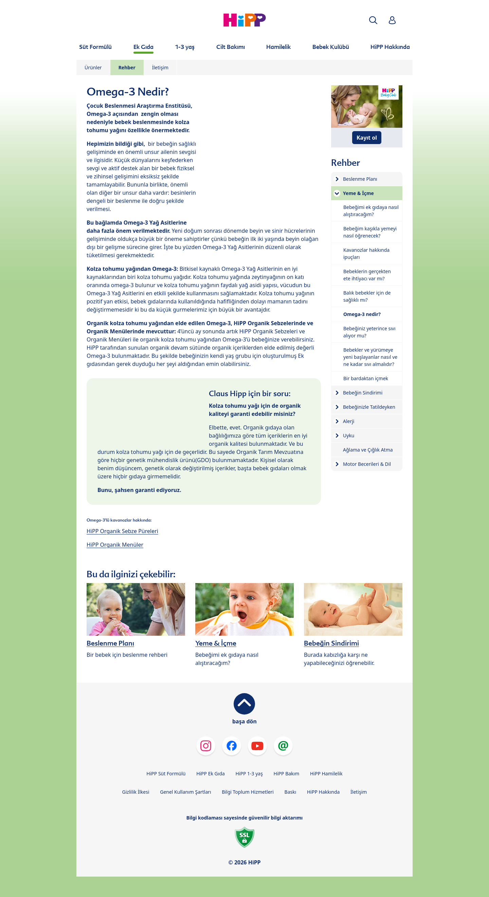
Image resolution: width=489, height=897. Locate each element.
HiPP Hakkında (323, 792)
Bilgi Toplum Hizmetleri (248, 792)
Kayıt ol (367, 137)
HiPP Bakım (287, 773)
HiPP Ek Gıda (210, 773)
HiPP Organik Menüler (115, 544)
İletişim (160, 67)
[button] (373, 20)
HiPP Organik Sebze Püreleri (122, 531)
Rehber (127, 67)
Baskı (290, 792)
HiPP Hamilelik (326, 773)
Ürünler (93, 67)
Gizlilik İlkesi (135, 792)
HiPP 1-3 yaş (249, 773)
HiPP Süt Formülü (165, 773)
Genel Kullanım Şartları (185, 792)
